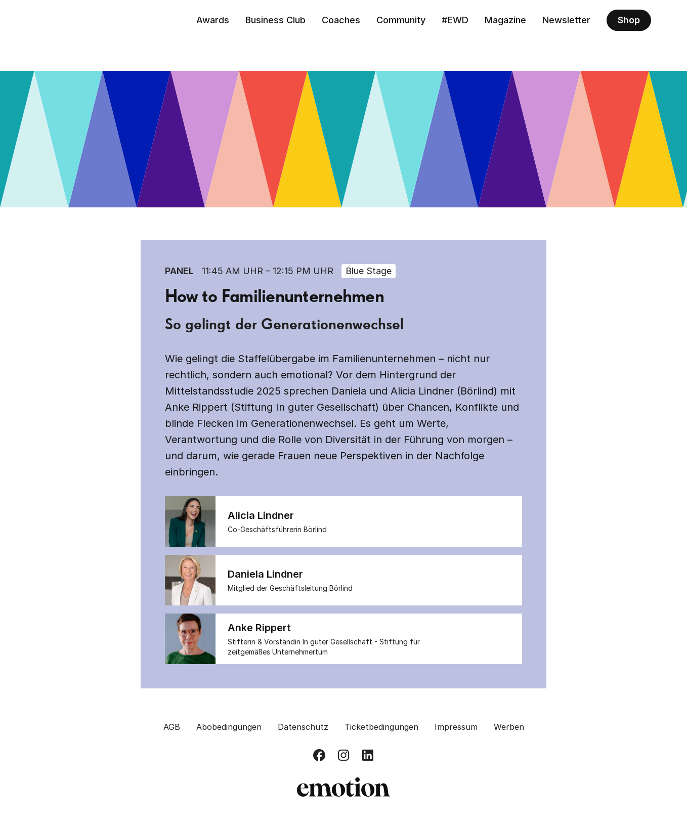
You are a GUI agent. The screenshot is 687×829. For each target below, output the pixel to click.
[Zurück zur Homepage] (82, 20)
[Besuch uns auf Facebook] (319, 755)
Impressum (456, 727)
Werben (509, 727)
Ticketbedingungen (381, 727)
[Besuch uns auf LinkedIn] (368, 755)
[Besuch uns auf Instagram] (343, 755)
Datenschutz (303, 727)
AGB (171, 727)
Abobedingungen (229, 727)
